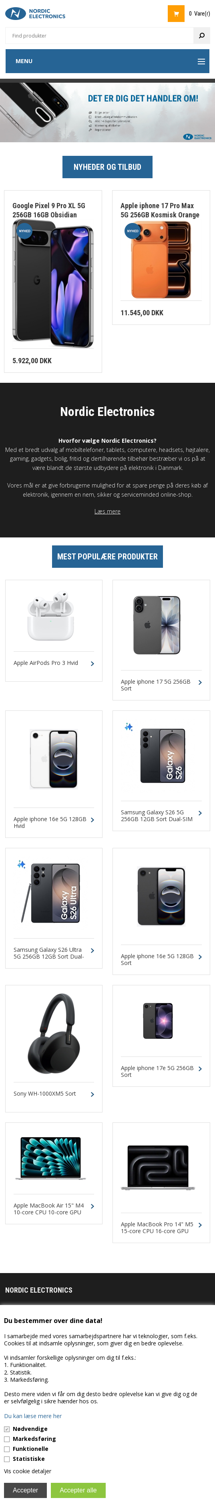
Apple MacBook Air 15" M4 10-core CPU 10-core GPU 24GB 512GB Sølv (49, 1212)
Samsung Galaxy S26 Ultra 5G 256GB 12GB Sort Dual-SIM (49, 957)
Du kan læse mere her (33, 1416)
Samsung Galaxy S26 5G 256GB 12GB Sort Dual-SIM (157, 816)
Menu (24, 61)
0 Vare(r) (199, 13)
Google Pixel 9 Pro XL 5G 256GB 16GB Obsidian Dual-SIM (48, 214)
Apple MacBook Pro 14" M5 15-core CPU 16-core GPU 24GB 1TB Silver (157, 1231)
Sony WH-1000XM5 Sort (45, 1093)
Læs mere (107, 511)
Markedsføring (34, 1438)
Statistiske (29, 1458)
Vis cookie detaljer (27, 1471)
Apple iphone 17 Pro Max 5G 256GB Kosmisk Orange (160, 210)
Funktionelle (30, 1448)
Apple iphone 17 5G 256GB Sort (156, 685)
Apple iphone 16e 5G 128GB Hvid (50, 823)
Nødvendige (30, 1428)
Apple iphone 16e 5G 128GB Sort (157, 960)
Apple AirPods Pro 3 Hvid (46, 663)
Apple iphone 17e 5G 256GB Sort (157, 1071)
